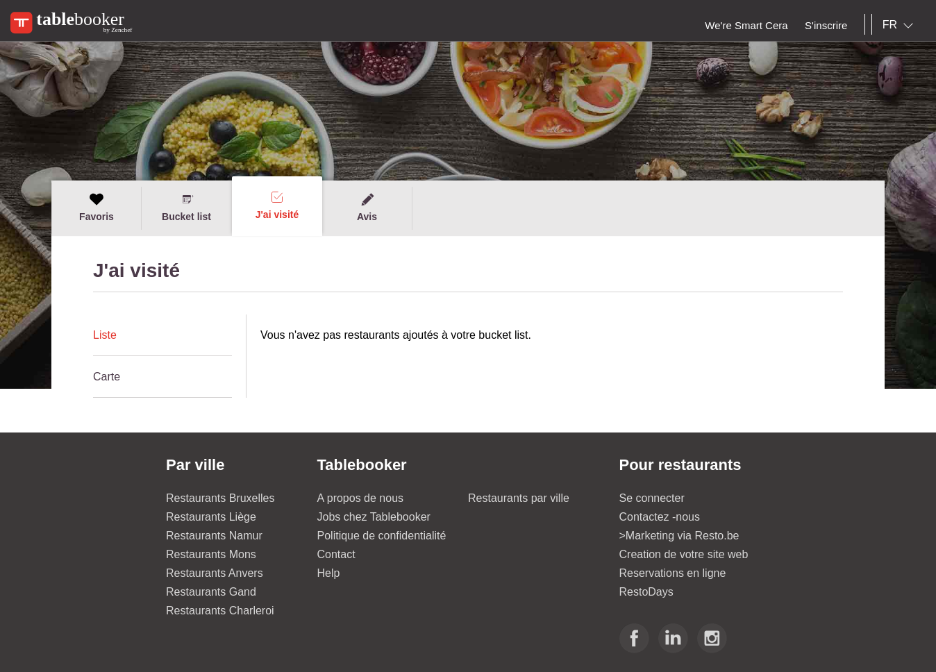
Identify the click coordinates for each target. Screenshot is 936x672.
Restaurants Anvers (214, 573)
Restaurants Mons (211, 554)
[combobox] (901, 25)
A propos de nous (360, 498)
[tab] (162, 335)
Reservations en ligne (672, 573)
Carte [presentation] (106, 377)
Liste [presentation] (105, 335)
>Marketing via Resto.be (679, 535)
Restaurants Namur (214, 535)
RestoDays (646, 592)
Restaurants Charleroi (220, 610)
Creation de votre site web (684, 554)
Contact (336, 554)
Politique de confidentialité (381, 535)
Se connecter (652, 498)
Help (328, 573)
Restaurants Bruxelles (220, 498)
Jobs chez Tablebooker (374, 517)
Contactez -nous (660, 517)
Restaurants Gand (211, 592)
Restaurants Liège (211, 517)
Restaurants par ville (518, 498)
